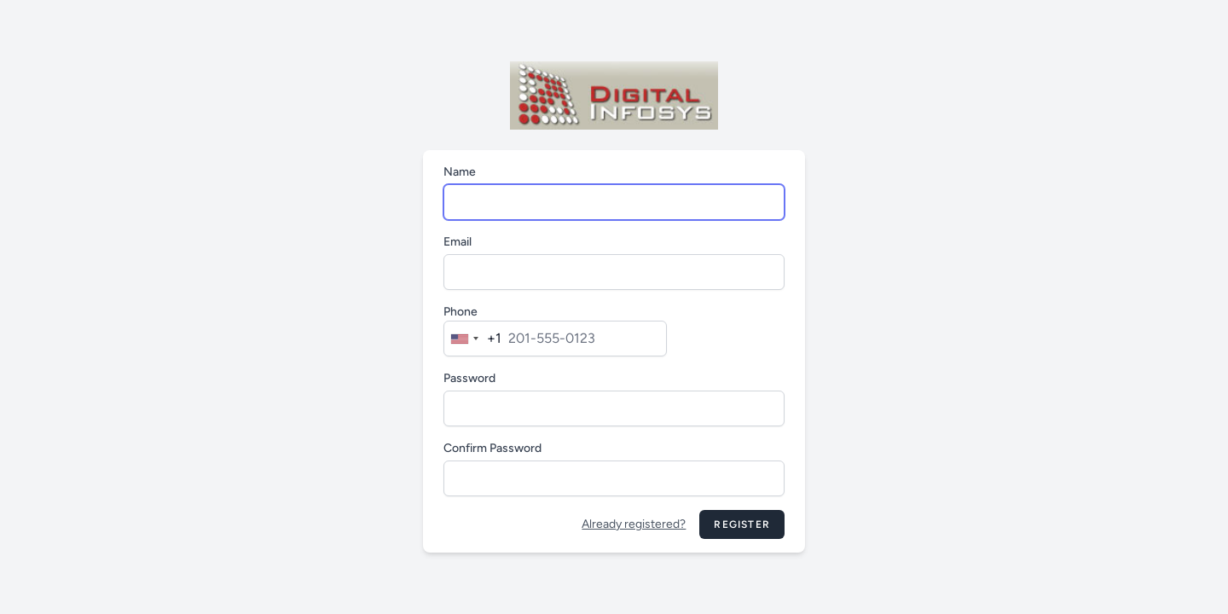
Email (457, 242)
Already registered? (634, 524)
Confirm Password (492, 448)
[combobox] (472, 338)
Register (742, 524)
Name (459, 172)
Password (469, 378)
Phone (460, 311)
